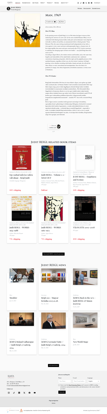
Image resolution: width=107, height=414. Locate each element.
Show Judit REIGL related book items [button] (53, 254)
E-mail (75, 378)
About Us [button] (64, 3)
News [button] (42, 3)
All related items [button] (53, 365)
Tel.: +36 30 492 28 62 (13, 384)
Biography (87, 8)
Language (90, 378)
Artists (17, 3)
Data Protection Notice (75, 385)
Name (60, 378)
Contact (97, 3)
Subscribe (62, 392)
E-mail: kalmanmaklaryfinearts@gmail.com (18, 385)
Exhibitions (26, 3)
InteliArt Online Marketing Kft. (41, 410)
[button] (53, 126)
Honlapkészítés (28, 410)
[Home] (11, 3)
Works (80, 8)
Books (57, 3)
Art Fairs (35, 3)
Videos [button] (49, 3)
